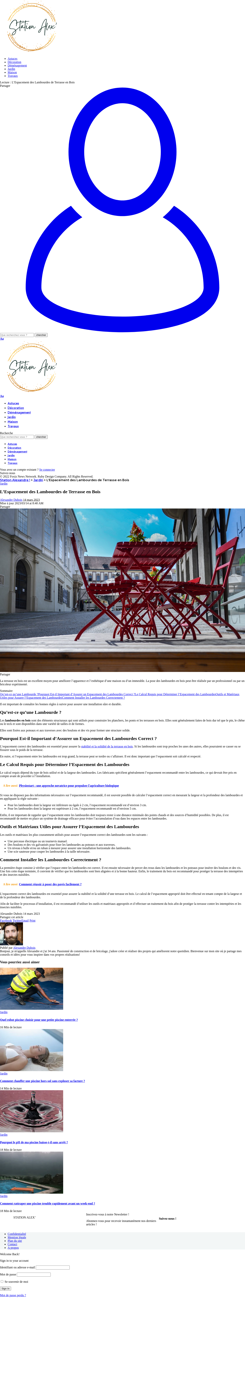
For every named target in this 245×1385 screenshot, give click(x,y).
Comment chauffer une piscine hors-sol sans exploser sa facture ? (42, 1081)
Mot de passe (8, 1274)
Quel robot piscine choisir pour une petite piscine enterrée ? (39, 1019)
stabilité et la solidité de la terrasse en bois (107, 746)
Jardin (3, 483)
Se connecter (47, 469)
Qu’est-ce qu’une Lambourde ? (19, 694)
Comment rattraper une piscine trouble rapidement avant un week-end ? (47, 1203)
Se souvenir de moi (14, 1281)
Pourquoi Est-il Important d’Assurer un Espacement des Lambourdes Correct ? (86, 694)
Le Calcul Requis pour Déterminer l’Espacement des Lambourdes (175, 694)
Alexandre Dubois (11, 499)
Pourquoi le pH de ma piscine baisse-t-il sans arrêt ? (34, 1142)
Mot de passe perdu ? (13, 1295)
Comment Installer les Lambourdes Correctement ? (93, 697)
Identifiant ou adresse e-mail (17, 1267)
